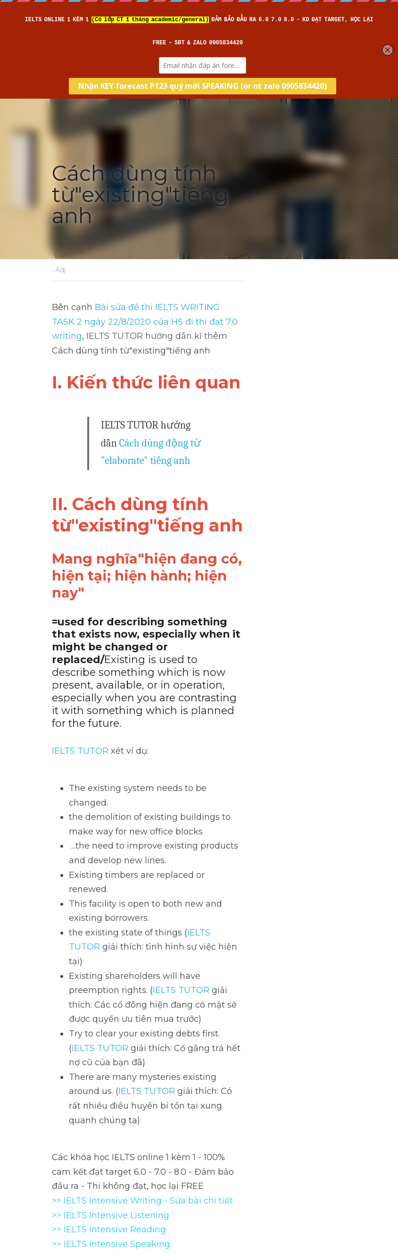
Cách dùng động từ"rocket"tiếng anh (259, 1110)
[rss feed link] (342, 1147)
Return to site (77, 1147)
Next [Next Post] (215, 1090)
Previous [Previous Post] (69, 1090)
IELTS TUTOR (79, 663)
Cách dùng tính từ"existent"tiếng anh (111, 1110)
